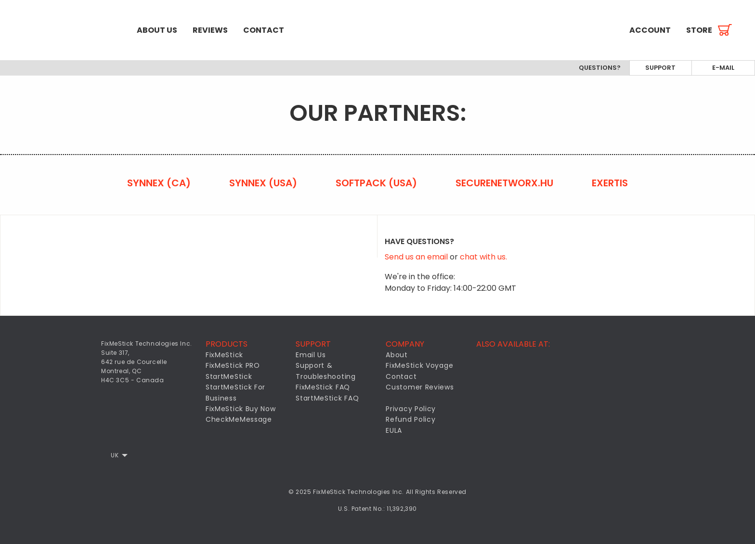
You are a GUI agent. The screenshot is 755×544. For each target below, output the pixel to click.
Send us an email (417, 256)
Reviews (210, 30)
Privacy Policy (411, 409)
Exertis (610, 183)
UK (114, 455)
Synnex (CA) (159, 183)
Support (660, 67)
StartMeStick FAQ (327, 398)
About (397, 355)
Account (650, 30)
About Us (157, 30)
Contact (263, 30)
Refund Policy (410, 419)
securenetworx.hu (504, 183)
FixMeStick (224, 355)
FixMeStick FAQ (323, 387)
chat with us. (483, 256)
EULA (394, 430)
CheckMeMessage (239, 419)
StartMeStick (229, 376)
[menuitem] (64, 30)
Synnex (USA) (263, 183)
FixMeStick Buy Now (241, 409)
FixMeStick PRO (233, 365)
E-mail (723, 67)
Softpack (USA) (376, 183)
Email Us (311, 355)
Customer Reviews (420, 387)
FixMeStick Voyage (419, 365)
